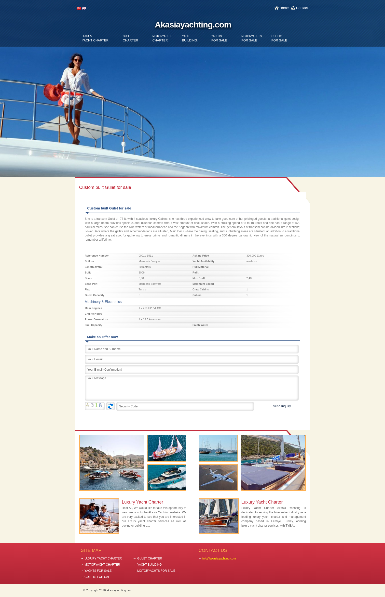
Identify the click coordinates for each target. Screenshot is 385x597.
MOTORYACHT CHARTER (102, 564)
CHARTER (130, 38)
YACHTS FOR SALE (97, 570)
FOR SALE (219, 38)
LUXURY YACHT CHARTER (103, 558)
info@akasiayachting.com (219, 558)
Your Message (192, 388)
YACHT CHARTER (95, 38)
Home (284, 8)
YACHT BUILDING (149, 564)
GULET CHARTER (149, 558)
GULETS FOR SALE (98, 577)
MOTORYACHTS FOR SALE (156, 570)
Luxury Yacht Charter (142, 502)
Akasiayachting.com (193, 24)
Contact (302, 8)
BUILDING (189, 38)
